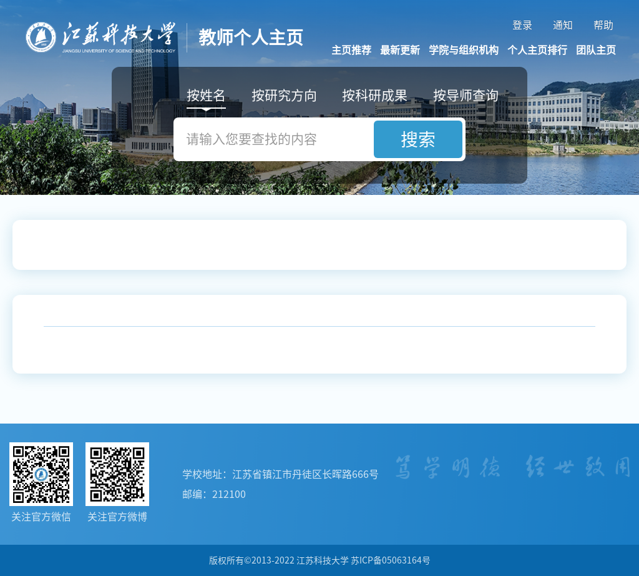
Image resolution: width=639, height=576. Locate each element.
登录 (522, 25)
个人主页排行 (537, 50)
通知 (563, 25)
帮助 (603, 25)
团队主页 (596, 50)
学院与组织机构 (464, 50)
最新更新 (400, 50)
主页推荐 (351, 50)
